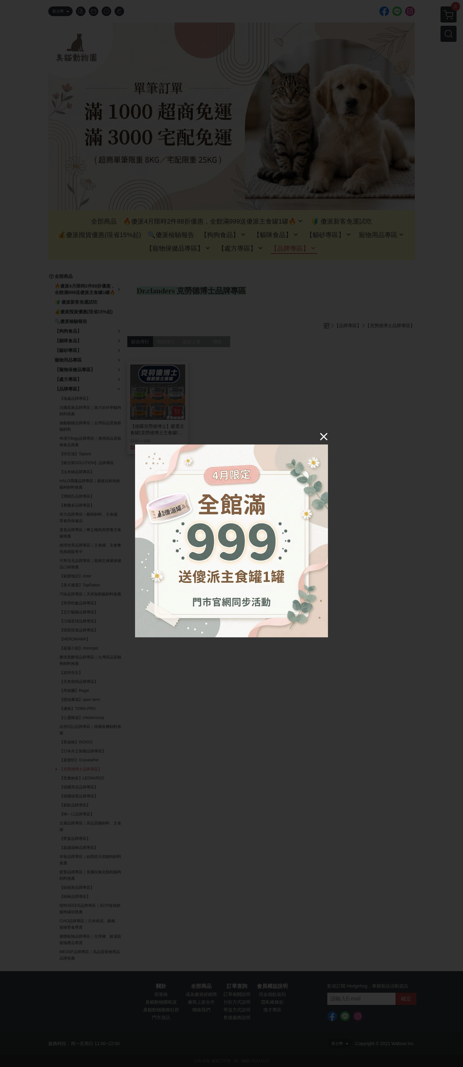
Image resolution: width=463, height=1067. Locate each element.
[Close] (323, 436)
